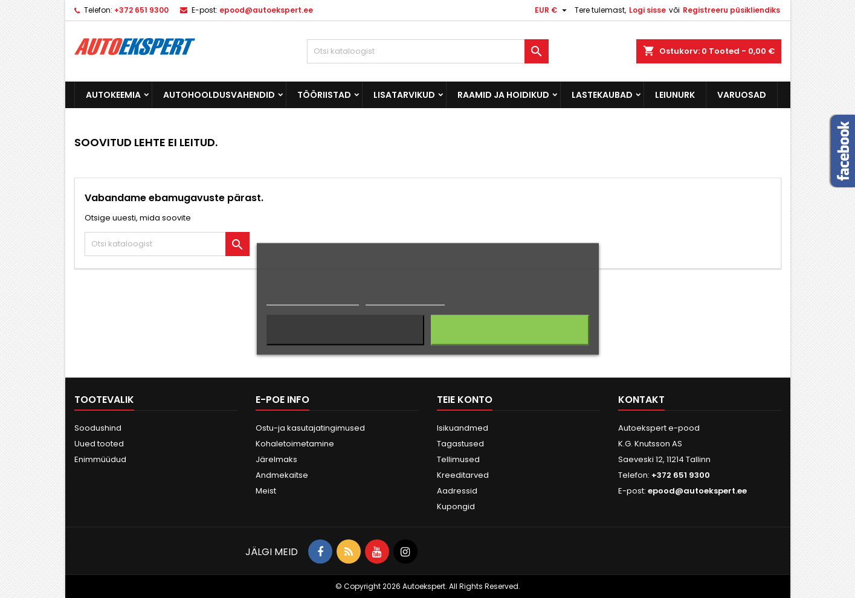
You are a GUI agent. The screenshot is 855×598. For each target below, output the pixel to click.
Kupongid (456, 506)
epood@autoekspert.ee (266, 10)
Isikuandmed (462, 428)
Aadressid (457, 491)
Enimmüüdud (100, 459)
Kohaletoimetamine (295, 443)
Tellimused (458, 459)
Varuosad (741, 95)
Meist (266, 491)
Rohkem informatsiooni (312, 300)
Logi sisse (647, 10)
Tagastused (460, 443)
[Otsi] (428, 51)
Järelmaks (276, 459)
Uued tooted (99, 443)
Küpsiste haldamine (405, 300)
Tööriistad (324, 95)
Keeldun (345, 330)
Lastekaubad (602, 95)
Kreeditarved (463, 475)
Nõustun (510, 330)
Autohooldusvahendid (219, 95)
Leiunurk (675, 95)
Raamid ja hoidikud (503, 95)
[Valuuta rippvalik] (552, 10)
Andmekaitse (282, 475)
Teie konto (464, 400)
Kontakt (641, 400)
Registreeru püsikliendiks (731, 10)
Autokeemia (113, 95)
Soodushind (97, 428)
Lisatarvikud (404, 95)
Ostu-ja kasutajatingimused (310, 428)
